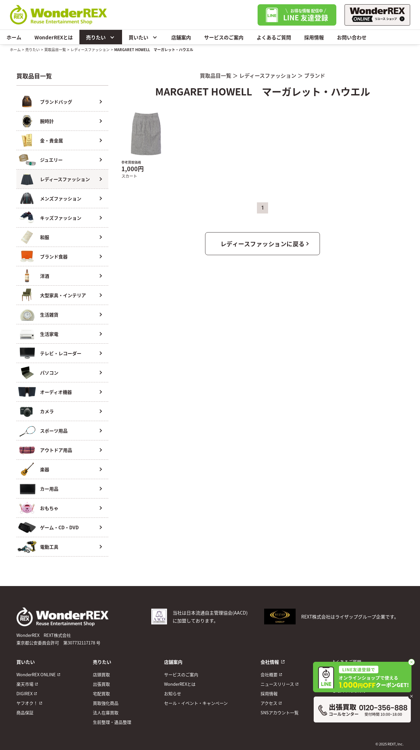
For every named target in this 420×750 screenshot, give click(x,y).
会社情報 (270, 662)
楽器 (44, 469)
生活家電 (49, 334)
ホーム (14, 37)
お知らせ (172, 693)
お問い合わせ (352, 37)
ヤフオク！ (27, 703)
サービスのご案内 (223, 37)
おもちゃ (49, 508)
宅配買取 (101, 693)
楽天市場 (24, 684)
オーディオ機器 (56, 392)
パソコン (49, 372)
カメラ (47, 411)
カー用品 (49, 488)
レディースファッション (90, 49)
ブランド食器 (54, 256)
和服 (44, 237)
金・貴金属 (51, 140)
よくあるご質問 (274, 37)
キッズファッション (60, 217)
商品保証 (24, 712)
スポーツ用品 (54, 430)
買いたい (143, 37)
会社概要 (269, 674)
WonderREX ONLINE (36, 674)
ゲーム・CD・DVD (59, 527)
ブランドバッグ (56, 101)
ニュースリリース (277, 684)
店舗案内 (181, 37)
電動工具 (49, 546)
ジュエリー (51, 159)
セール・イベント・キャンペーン (196, 703)
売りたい (101, 37)
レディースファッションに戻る (262, 243)
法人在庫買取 (105, 712)
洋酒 (44, 276)
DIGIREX (24, 693)
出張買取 (101, 684)
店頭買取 (101, 674)
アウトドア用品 (56, 450)
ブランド (314, 75)
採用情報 (314, 37)
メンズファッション (60, 198)
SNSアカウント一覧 (280, 712)
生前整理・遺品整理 (112, 722)
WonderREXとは (53, 37)
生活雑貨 (49, 314)
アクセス (269, 703)
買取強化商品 (105, 703)
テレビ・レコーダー (60, 353)
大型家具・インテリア (63, 295)
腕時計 (47, 121)
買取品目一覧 (55, 49)
